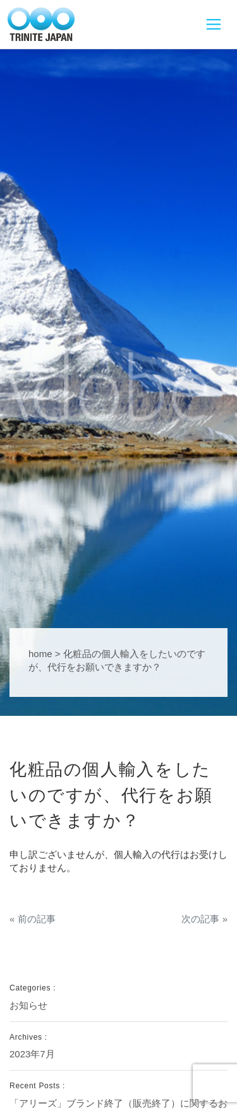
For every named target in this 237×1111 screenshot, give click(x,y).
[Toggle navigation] (213, 24)
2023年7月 (32, 1054)
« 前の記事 (32, 918)
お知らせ (28, 1005)
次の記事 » (204, 918)
